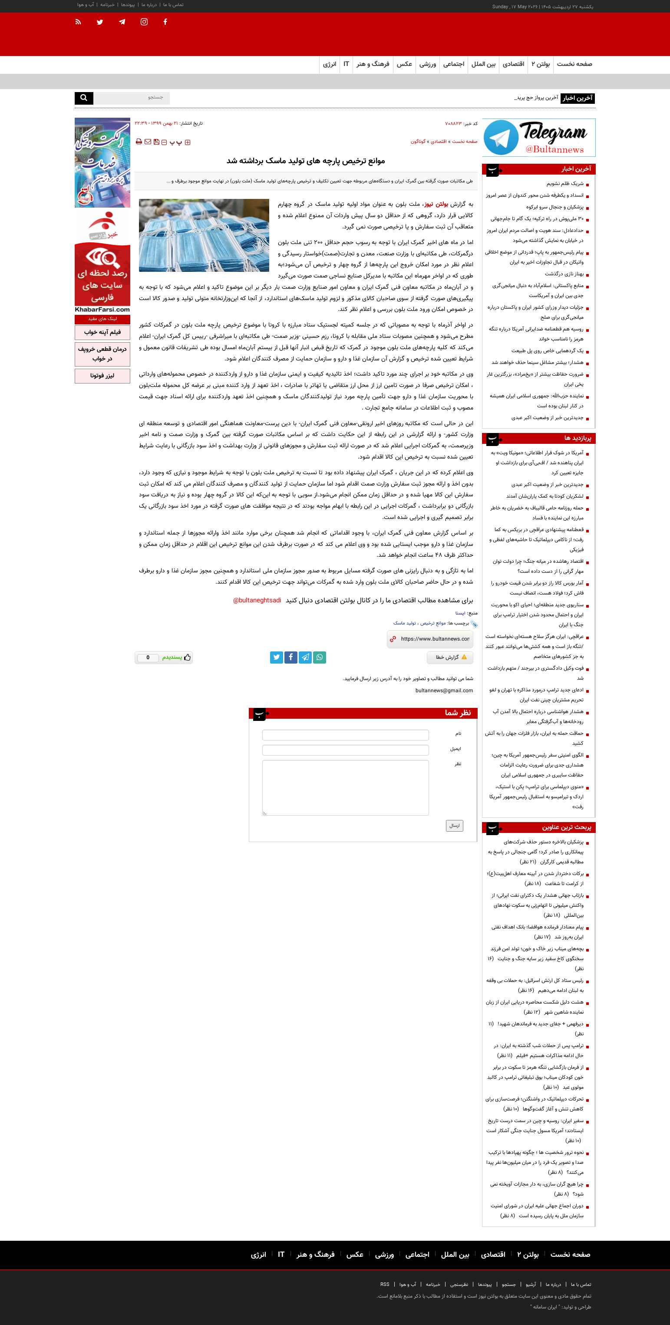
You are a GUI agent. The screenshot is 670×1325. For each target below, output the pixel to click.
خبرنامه (107, 5)
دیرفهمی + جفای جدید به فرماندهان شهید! (536, 1029)
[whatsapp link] (319, 657)
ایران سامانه (545, 1307)
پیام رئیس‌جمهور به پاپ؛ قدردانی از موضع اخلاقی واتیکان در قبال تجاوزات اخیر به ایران (534, 257)
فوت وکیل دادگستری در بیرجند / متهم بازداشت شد (536, 673)
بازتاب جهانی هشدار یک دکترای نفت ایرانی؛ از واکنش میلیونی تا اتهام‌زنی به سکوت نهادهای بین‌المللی (538, 905)
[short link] (435, 639)
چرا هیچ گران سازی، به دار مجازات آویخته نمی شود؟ (537, 1189)
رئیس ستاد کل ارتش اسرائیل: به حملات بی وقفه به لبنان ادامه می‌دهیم (535, 986)
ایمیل (455, 749)
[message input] (345, 788)
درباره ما (149, 5)
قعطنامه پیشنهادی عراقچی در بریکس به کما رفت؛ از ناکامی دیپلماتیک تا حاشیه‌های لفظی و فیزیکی (536, 540)
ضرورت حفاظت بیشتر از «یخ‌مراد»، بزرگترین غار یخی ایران (535, 379)
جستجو (509, 1285)
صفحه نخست (574, 64)
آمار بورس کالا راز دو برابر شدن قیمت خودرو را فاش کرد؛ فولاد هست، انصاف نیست (537, 588)
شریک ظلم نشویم (565, 184)
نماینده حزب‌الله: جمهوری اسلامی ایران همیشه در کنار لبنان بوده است (537, 401)
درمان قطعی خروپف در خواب (102, 354)
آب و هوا (85, 5)
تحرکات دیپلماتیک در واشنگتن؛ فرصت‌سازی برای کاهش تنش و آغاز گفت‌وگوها (534, 1104)
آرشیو (531, 1285)
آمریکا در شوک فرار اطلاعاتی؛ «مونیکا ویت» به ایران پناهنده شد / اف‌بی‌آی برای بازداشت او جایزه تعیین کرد (537, 463)
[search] (84, 98)
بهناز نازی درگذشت (564, 274)
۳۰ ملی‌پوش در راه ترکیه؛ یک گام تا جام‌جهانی (537, 219)
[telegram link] (305, 657)
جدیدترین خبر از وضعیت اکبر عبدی (548, 418)
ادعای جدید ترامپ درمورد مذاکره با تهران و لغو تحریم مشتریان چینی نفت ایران (536, 695)
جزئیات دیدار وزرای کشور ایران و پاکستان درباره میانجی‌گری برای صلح (536, 312)
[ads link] (539, 137)
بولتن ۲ (540, 64)
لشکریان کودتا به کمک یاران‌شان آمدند (545, 496)
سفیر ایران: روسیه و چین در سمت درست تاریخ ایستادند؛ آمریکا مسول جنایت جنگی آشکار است (535, 1131)
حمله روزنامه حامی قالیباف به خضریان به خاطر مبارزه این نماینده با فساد (537, 513)
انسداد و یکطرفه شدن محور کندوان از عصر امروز (535, 195)
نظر (458, 764)
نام (458, 733)
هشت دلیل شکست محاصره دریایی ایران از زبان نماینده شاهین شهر (535, 1007)
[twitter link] (276, 657)
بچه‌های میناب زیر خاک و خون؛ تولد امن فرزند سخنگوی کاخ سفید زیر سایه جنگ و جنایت (536, 959)
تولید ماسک (404, 623)
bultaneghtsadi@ (257, 601)
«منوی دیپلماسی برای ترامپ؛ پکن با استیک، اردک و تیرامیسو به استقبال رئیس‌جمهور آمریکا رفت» (536, 797)
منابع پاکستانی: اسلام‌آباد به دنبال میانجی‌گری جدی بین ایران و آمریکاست (538, 291)
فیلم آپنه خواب (102, 332)
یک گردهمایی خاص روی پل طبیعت (548, 351)
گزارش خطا (451, 657)
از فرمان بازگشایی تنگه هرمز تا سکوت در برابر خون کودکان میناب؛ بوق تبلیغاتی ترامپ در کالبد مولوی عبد (535, 1077)
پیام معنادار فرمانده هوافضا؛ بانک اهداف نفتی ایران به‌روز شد (538, 932)
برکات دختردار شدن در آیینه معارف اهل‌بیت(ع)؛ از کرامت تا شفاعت (535, 879)
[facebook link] (290, 657)
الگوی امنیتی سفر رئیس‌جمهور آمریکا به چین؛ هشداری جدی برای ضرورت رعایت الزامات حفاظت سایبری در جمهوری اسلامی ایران (538, 765)
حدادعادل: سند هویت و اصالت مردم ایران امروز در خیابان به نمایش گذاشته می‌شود (535, 236)
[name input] (345, 735)
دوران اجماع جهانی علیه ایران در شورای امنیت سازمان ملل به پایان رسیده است (537, 1211)
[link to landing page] (552, 34)
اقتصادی (439, 141)
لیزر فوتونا (102, 376)
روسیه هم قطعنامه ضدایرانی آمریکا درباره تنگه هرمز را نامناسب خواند (536, 334)
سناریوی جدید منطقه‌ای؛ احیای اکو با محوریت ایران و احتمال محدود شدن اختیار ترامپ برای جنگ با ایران (537, 615)
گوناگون (418, 141)
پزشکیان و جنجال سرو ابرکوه (555, 207)
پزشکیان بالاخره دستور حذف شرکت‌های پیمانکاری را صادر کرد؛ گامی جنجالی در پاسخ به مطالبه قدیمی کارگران (536, 852)
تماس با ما (173, 5)
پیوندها (128, 5)
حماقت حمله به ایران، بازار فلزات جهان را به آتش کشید (534, 738)
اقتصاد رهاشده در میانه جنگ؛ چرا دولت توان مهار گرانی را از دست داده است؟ (538, 566)
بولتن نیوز (436, 204)
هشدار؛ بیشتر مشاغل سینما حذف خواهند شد (538, 363)
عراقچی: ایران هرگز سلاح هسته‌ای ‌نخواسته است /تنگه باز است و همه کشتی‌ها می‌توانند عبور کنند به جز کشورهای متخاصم (534, 647)
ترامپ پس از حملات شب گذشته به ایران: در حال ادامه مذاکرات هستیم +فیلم (539, 1051)
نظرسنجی (459, 1285)
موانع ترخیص (433, 623)
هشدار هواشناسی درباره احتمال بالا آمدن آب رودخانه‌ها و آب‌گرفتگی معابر (538, 717)
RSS (384, 1285)
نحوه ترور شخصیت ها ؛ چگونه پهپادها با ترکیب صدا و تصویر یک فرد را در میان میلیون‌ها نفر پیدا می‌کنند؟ (535, 1162)
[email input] (345, 750)
